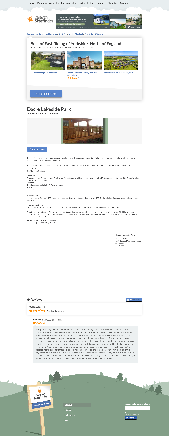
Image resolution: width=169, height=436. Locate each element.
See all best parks (46, 93)
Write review (134, 300)
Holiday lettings (86, 3)
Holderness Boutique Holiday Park (118, 72)
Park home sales (45, 3)
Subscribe (131, 418)
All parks (68, 405)
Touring (101, 3)
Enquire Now (37, 149)
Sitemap (68, 410)
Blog (66, 420)
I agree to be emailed (132, 415)
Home (31, 3)
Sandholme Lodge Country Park (44, 72)
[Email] (137, 408)
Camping (124, 3)
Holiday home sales (66, 3)
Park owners (70, 415)
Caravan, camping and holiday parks (42, 34)
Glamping (112, 3)
